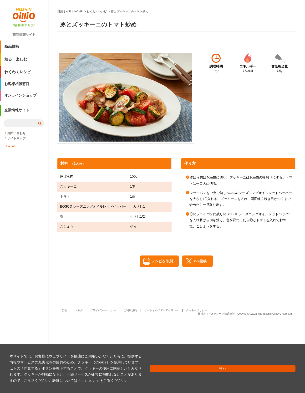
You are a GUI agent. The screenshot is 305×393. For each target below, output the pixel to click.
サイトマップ (16, 142)
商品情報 (12, 48)
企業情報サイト (17, 115)
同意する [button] (284, 375)
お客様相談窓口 (17, 86)
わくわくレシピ (17, 74)
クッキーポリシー (109, 380)
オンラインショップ (21, 99)
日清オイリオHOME (70, 83)
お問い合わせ (16, 137)
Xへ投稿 (201, 333)
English (11, 150)
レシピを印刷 (160, 333)
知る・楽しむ (15, 61)
